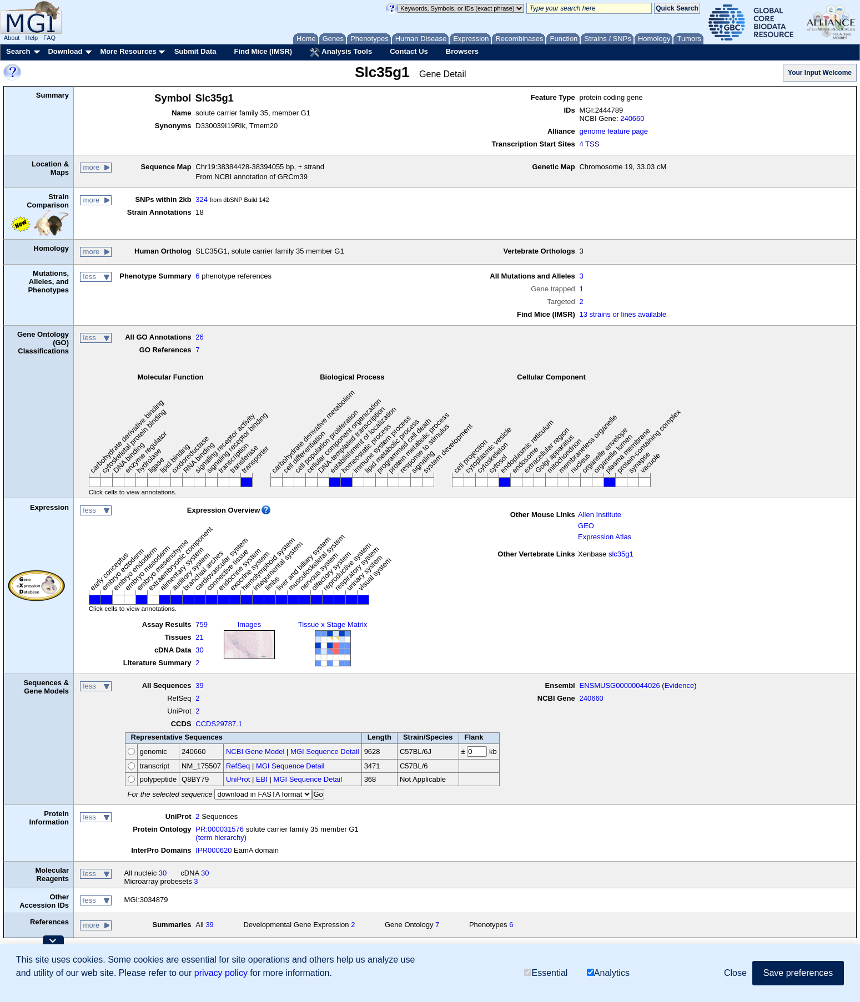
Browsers (462, 51)
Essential (545, 973)
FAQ (49, 37)
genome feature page (613, 131)
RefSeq (238, 766)
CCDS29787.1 (218, 724)
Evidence (679, 685)
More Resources (128, 51)
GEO (586, 526)
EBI (262, 779)
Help (31, 37)
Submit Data (195, 51)
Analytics (608, 973)
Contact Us (409, 51)
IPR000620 (213, 850)
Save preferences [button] (798, 973)
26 (199, 337)
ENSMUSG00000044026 (619, 685)
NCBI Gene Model (255, 751)
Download (65, 51)
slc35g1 (620, 554)
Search (18, 51)
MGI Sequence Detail (324, 751)
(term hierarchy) (221, 837)
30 (199, 650)
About (12, 37)
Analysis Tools (341, 52)
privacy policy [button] (221, 973)
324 (201, 199)
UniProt (238, 779)
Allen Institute (599, 514)
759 (201, 624)
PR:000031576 (219, 829)
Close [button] (735, 973)
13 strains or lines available (622, 314)
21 (199, 637)
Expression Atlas (604, 537)
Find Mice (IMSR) (263, 51)
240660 (632, 118)
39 (199, 685)
